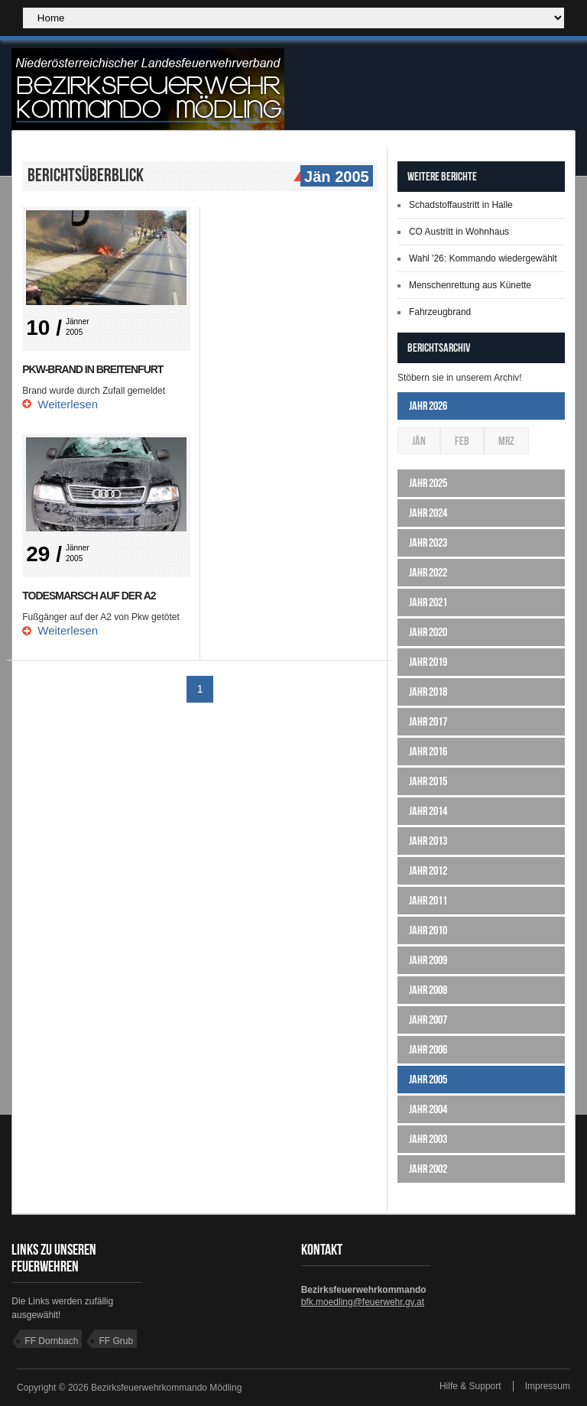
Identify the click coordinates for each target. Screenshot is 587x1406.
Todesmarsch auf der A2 (88, 595)
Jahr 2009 (428, 959)
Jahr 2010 (428, 930)
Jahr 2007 (428, 1019)
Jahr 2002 (428, 1168)
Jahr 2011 (428, 900)
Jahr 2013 (428, 840)
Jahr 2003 (428, 1138)
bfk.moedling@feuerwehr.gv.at (362, 1302)
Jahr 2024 (428, 512)
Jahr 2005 (428, 1079)
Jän (419, 440)
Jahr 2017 (428, 721)
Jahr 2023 (428, 542)
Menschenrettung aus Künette (470, 285)
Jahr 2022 (428, 572)
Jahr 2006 (428, 1049)
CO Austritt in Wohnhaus (459, 231)
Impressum (547, 1386)
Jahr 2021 (428, 602)
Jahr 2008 (428, 989)
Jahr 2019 (428, 661)
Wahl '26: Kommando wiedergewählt (483, 258)
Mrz (506, 440)
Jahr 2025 (428, 482)
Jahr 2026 (428, 405)
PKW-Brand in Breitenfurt (92, 369)
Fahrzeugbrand (440, 312)
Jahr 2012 (428, 870)
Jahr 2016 (428, 751)
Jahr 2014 (428, 810)
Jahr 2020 (428, 631)
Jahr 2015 (428, 780)
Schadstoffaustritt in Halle (461, 205)
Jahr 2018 (428, 691)
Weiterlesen (67, 404)
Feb (462, 440)
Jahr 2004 (428, 1108)
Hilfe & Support (470, 1386)
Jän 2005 (334, 177)
